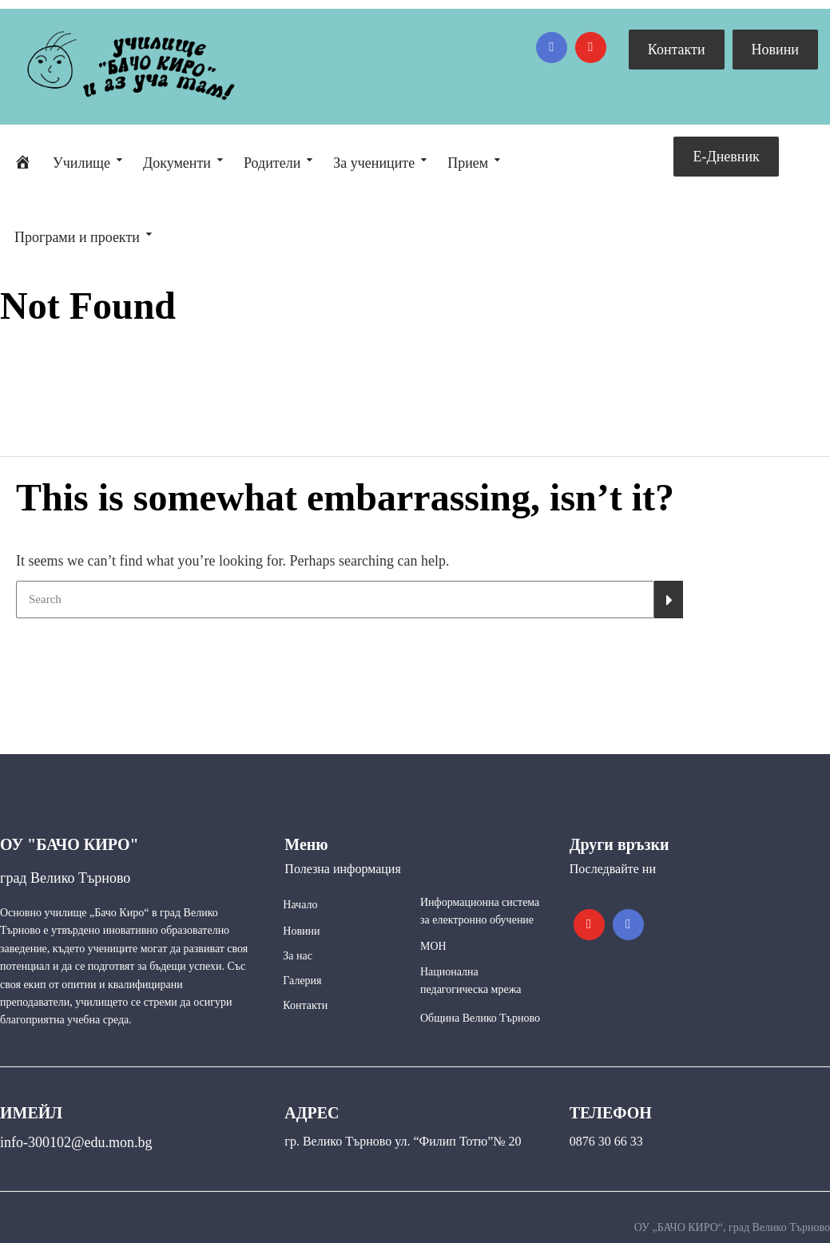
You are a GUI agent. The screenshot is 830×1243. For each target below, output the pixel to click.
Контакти (676, 50)
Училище (81, 163)
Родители (272, 163)
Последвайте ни (613, 869)
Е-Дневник (726, 157)
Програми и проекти (77, 237)
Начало (300, 905)
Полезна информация (342, 869)
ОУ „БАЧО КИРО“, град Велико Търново (732, 1227)
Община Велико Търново (480, 1018)
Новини (775, 50)
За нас (297, 956)
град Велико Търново (65, 878)
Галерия (302, 981)
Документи (177, 163)
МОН (433, 946)
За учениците (374, 163)
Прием (467, 163)
